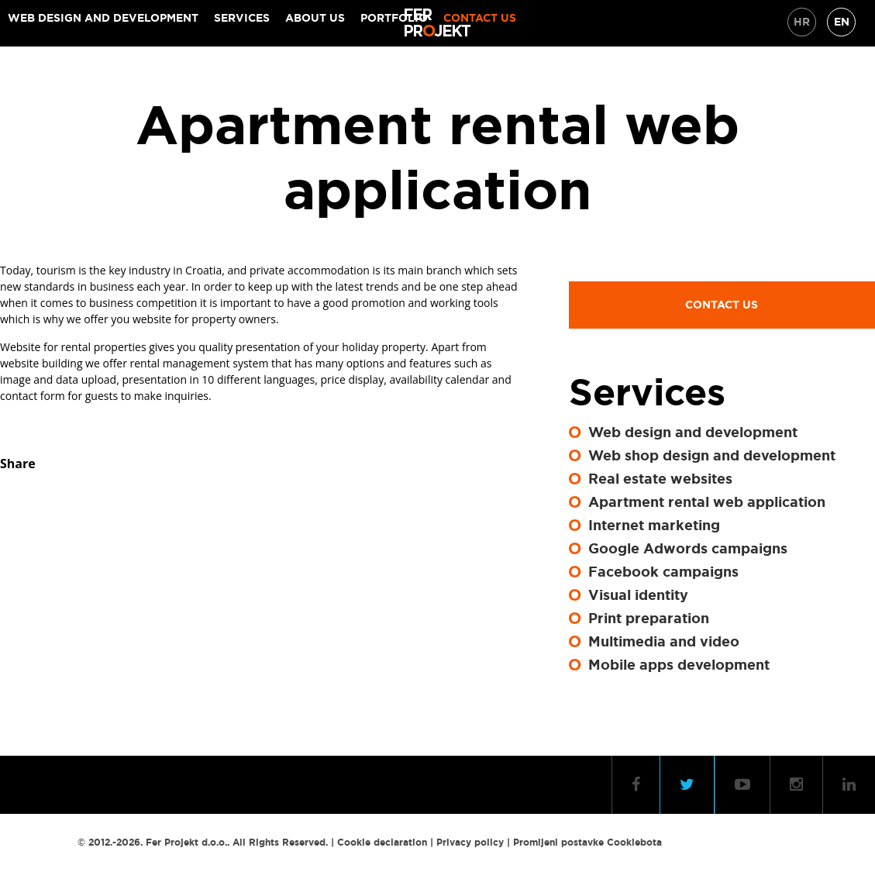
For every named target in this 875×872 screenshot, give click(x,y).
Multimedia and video (663, 641)
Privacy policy (470, 842)
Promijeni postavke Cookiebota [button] (587, 842)
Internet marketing (654, 525)
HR (802, 22)
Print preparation (648, 618)
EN (841, 22)
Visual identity (638, 595)
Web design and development (103, 18)
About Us (315, 18)
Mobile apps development (679, 665)
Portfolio (394, 18)
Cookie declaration (382, 842)
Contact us (479, 18)
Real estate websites (660, 479)
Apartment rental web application (706, 502)
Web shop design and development (711, 455)
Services (242, 18)
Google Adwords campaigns (687, 548)
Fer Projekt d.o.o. (186, 842)
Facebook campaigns (663, 572)
